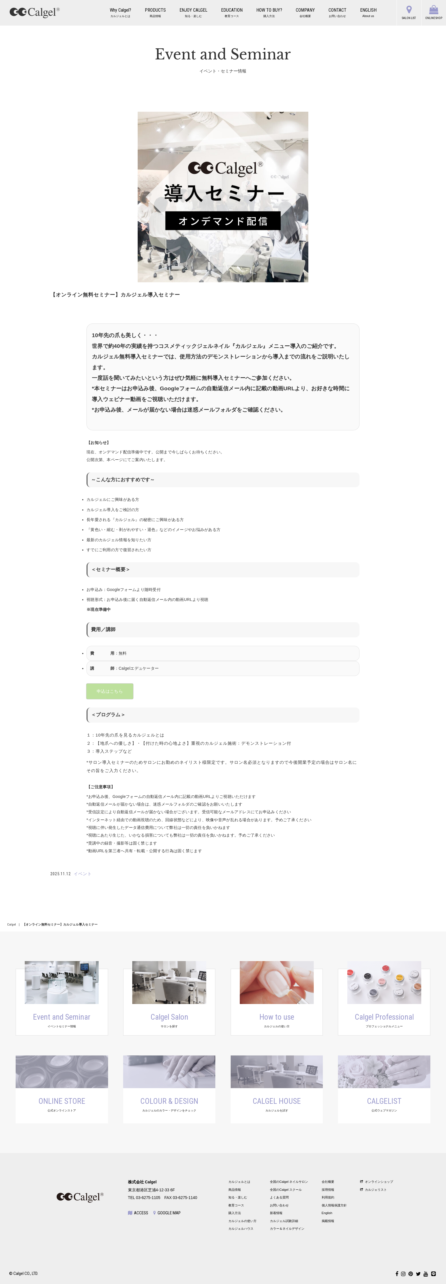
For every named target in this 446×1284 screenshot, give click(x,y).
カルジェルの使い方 (242, 1221)
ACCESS (138, 1212)
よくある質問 (279, 1197)
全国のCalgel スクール (286, 1189)
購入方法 (234, 1213)
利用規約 (328, 1197)
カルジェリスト (373, 1189)
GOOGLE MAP (167, 1212)
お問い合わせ (279, 1205)
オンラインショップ (376, 1181)
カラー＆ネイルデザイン (287, 1228)
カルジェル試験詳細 (284, 1221)
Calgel (11, 924)
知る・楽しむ (237, 1197)
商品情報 (234, 1189)
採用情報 (328, 1189)
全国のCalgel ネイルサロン (289, 1181)
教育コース (236, 1205)
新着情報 (276, 1213)
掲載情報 (328, 1221)
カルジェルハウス (240, 1228)
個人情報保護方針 (334, 1205)
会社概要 (328, 1181)
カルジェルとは (239, 1181)
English (327, 1213)
